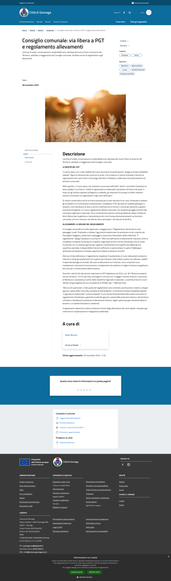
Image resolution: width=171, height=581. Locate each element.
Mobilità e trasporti (60, 507)
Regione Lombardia (27, 3)
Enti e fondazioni (26, 494)
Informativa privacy (93, 523)
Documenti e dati (26, 506)
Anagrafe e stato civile (61, 481)
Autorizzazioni (91, 501)
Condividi (124, 41)
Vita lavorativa (58, 489)
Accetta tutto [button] (76, 572)
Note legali (90, 527)
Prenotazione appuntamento (64, 519)
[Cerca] (148, 12)
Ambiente (50, 30)
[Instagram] (129, 12)
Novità (32, 30)
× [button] (168, 557)
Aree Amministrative (27, 486)
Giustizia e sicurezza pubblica (97, 485)
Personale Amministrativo (29, 502)
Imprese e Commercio (61, 493)
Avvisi (121, 490)
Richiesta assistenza (60, 531)
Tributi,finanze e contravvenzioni (98, 489)
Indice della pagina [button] (31, 150)
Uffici (21, 490)
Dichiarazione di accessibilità (97, 531)
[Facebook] (123, 12)
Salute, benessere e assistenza (97, 497)
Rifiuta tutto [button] (94, 572)
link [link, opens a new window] (107, 567)
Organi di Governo (26, 481)
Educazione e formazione (95, 481)
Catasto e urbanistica (61, 500)
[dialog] (85, 567)
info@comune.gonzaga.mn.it (35, 552)
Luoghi (121, 501)
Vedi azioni (125, 45)
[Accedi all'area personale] (140, 3)
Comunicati (123, 486)
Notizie (40, 30)
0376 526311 (38, 549)
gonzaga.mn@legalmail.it (33, 545)
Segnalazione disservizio (62, 523)
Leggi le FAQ (57, 527)
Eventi (121, 505)
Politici (22, 498)
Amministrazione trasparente (97, 519)
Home (24, 30)
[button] (85, 577)
